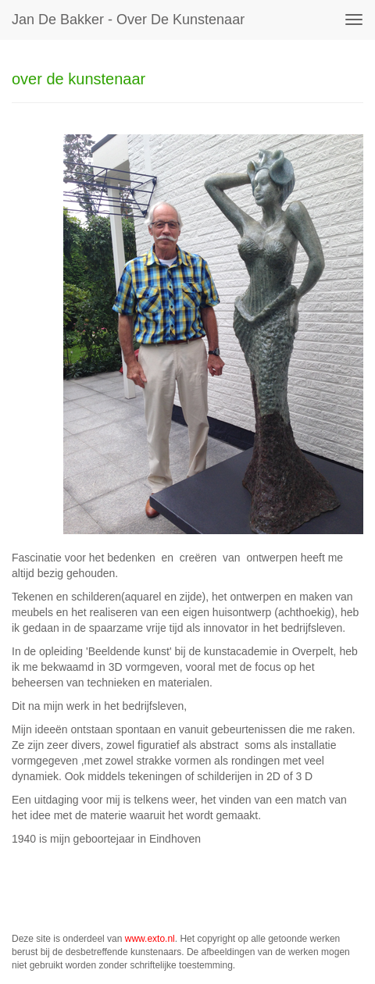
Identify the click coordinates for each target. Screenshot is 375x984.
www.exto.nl (150, 938)
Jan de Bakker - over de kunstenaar (128, 19)
